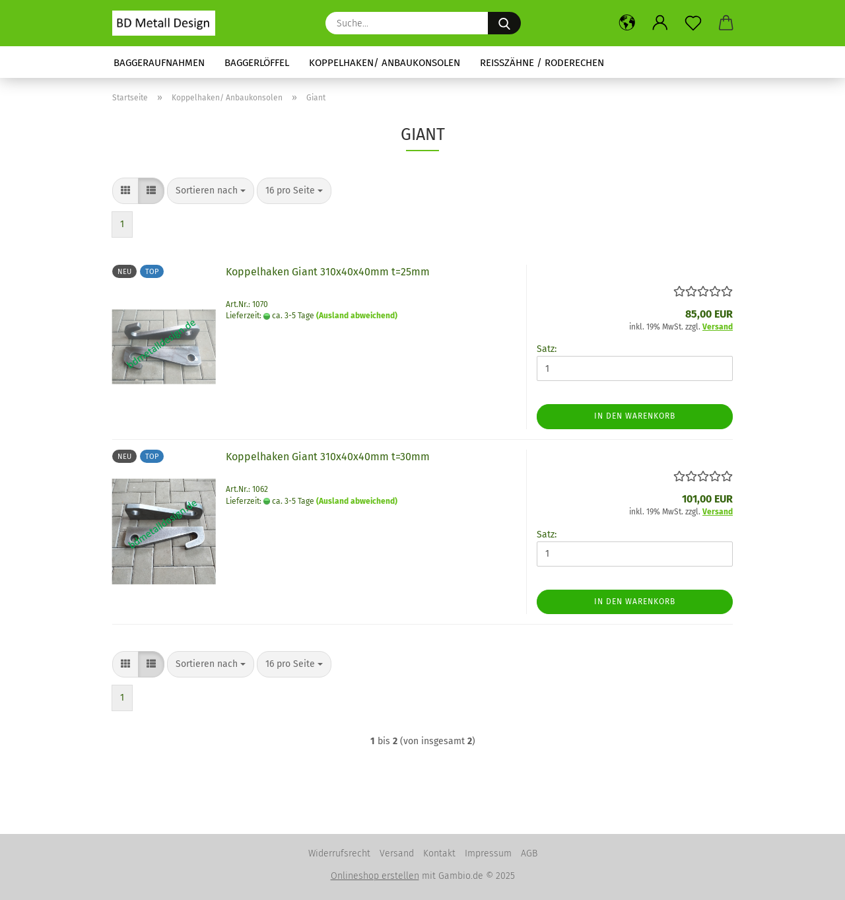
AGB (529, 853)
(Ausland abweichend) (356, 315)
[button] (627, 23)
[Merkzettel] (693, 23)
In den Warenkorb (634, 416)
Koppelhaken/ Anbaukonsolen (384, 63)
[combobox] (210, 191)
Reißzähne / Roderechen (542, 63)
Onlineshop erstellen (375, 876)
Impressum (488, 853)
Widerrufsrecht (339, 853)
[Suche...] (504, 23)
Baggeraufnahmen (159, 63)
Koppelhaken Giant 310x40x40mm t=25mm (328, 271)
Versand (397, 853)
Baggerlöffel (256, 63)
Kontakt (439, 853)
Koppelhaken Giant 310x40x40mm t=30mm (328, 456)
